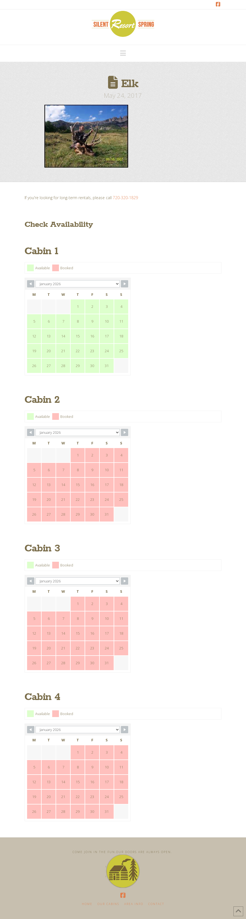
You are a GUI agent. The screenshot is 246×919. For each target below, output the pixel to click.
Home (87, 904)
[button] (123, 53)
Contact (156, 904)
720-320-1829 (125, 197)
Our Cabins (108, 904)
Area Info (133, 904)
